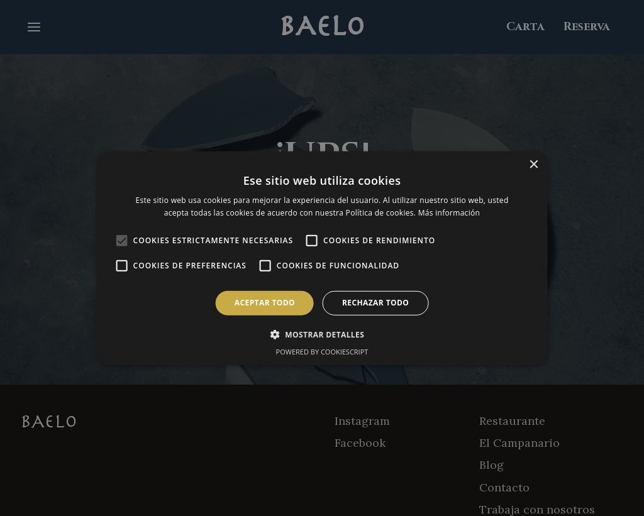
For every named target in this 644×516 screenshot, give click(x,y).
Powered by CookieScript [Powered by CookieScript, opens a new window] (322, 351)
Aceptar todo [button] (265, 302)
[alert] (322, 258)
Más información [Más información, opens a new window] (449, 212)
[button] (322, 334)
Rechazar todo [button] (375, 302)
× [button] (533, 164)
